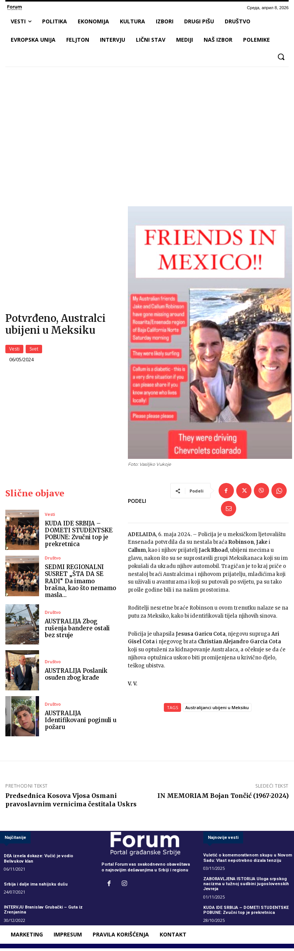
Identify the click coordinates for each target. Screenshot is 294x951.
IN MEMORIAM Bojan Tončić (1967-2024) (223, 799)
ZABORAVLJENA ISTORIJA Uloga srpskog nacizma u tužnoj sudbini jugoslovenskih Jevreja (246, 886)
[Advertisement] (147, 129)
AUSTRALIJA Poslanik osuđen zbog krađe (76, 677)
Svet (34, 350)
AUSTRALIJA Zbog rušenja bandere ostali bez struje (77, 631)
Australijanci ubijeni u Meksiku (217, 710)
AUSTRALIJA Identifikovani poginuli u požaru (80, 723)
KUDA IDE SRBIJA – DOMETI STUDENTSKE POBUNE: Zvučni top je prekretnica (79, 537)
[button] (281, 56)
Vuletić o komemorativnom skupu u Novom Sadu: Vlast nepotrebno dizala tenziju (247, 861)
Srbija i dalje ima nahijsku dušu (36, 887)
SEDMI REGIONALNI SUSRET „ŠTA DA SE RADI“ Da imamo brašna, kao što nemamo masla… (80, 583)
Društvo (53, 561)
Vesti (14, 350)
